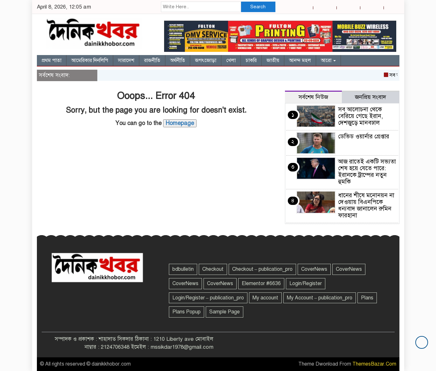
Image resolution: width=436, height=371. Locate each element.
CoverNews (314, 269)
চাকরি (251, 60)
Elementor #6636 (261, 283)
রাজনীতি (152, 60)
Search (258, 7)
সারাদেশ (126, 60)
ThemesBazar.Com (374, 364)
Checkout (213, 269)
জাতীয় (272, 60)
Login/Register (305, 283)
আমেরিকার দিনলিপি (89, 60)
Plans (367, 298)
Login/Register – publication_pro (208, 298)
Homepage (180, 123)
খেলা (231, 60)
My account (265, 298)
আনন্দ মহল (300, 60)
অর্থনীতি (177, 60)
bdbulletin (183, 269)
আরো (328, 60)
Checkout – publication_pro (262, 269)
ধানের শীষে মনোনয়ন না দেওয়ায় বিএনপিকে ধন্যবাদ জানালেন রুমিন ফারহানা (366, 205)
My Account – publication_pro (319, 298)
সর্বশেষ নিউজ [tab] (313, 97)
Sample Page (224, 312)
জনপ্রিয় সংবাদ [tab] (370, 97)
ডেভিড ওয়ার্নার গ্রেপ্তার (363, 136)
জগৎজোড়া (205, 60)
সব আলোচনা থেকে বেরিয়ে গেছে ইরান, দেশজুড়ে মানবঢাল (360, 116)
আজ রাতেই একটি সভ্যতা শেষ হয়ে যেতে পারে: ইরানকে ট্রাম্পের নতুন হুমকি (367, 171)
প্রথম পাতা (51, 60)
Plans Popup (186, 312)
